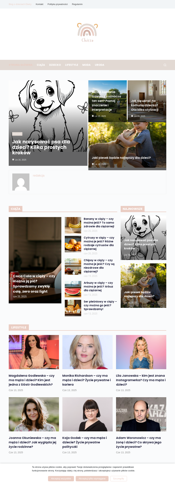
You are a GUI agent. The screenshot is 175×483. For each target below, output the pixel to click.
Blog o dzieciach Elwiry (20, 4)
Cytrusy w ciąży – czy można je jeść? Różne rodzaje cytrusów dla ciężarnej (99, 242)
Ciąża (41, 65)
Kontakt (39, 4)
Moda (86, 65)
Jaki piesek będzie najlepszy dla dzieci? (121, 154)
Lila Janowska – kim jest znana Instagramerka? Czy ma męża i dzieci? (141, 379)
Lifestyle (71, 65)
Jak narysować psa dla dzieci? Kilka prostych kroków (41, 147)
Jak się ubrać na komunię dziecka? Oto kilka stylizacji (144, 106)
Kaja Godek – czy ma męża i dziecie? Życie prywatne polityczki (84, 441)
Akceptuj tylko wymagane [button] (92, 478)
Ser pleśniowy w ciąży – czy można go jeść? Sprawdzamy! (100, 304)
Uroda (99, 65)
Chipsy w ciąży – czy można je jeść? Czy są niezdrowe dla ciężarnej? (99, 265)
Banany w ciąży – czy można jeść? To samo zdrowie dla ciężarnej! (99, 222)
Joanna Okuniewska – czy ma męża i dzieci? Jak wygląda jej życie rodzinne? (32, 441)
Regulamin (77, 4)
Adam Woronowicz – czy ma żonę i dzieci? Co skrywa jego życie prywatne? (138, 441)
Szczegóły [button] (118, 478)
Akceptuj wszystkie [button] (61, 478)
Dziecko (55, 65)
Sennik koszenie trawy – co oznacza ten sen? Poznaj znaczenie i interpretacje (106, 102)
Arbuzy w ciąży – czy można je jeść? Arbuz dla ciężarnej (98, 286)
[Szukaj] (165, 65)
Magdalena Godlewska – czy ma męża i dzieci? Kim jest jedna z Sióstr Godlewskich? (32, 379)
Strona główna (20, 65)
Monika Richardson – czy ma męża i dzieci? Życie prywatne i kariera (86, 379)
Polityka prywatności (58, 4)
